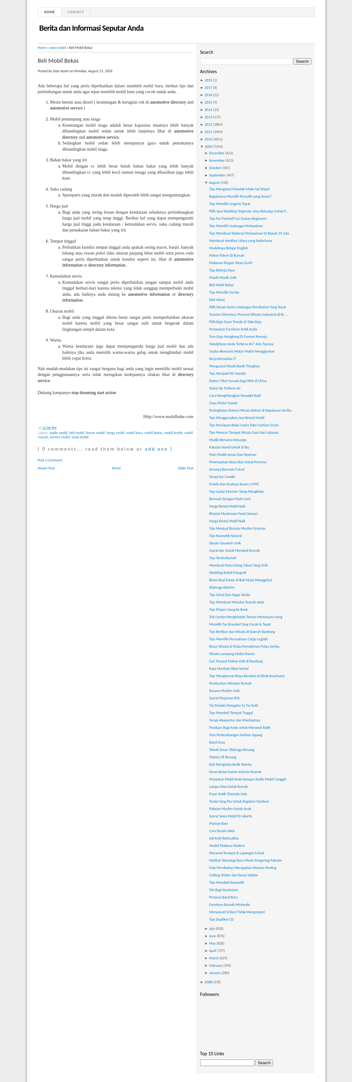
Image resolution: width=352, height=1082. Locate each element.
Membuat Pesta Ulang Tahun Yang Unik (238, 565)
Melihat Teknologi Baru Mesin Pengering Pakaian (245, 860)
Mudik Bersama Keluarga (227, 440)
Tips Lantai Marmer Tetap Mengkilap (236, 491)
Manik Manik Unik (222, 277)
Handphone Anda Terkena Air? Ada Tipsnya (241, 344)
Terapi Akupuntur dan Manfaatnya (234, 720)
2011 (208, 132)
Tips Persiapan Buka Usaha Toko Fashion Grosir (244, 425)
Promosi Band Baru (223, 897)
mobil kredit (173, 433)
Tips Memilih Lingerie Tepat (229, 204)
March (214, 958)
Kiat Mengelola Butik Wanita (230, 764)
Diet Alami (217, 300)
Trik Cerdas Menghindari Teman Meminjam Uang (245, 617)
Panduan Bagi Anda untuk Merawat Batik (239, 727)
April (212, 951)
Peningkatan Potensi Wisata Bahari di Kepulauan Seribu (250, 410)
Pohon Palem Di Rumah (226, 255)
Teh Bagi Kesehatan (223, 890)
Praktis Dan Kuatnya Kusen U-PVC (234, 484)
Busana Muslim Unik (224, 691)
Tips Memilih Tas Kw (224, 292)
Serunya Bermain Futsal (226, 469)
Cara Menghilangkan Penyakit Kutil (235, 395)
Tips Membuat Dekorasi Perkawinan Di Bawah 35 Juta (249, 233)
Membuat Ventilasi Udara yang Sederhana (240, 241)
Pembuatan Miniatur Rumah (230, 683)
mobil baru (134, 433)
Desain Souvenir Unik (225, 543)
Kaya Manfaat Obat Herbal (228, 668)
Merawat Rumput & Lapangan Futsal (236, 853)
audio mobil (58, 433)
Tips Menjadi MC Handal (227, 373)
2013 (208, 117)
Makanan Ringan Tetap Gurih (230, 263)
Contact (76, 12)
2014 (208, 110)
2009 (208, 146)
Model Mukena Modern (227, 845)
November (217, 160)
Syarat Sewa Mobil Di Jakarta (230, 816)
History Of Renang (222, 757)
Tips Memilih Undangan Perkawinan (236, 226)
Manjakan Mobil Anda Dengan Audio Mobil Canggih (247, 779)
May (212, 943)
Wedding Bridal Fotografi (227, 573)
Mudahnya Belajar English (228, 248)
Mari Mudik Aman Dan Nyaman (232, 454)
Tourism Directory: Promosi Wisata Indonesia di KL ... (248, 314)
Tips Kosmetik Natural (225, 536)
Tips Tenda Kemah (222, 558)
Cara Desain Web (222, 831)
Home (49, 12)
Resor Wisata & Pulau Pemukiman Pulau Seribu (244, 646)
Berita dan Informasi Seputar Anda (91, 28)
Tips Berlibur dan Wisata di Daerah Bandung (242, 632)
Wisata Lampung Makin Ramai (231, 654)
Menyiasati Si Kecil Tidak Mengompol (236, 912)
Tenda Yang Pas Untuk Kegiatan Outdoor (239, 801)
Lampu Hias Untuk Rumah (228, 786)
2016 (208, 95)
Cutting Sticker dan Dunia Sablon (233, 875)
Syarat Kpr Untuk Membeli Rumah (234, 550)
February (216, 965)
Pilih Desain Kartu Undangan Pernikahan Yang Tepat (247, 307)
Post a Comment (50, 460)
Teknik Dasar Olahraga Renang (231, 750)
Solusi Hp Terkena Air (224, 388)
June (212, 936)
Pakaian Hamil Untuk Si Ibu (229, 447)
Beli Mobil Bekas (58, 60)
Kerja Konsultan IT (222, 359)
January (215, 973)
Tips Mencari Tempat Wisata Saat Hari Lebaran (244, 432)
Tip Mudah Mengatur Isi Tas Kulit (233, 705)
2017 (208, 87)
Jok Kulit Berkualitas (224, 838)
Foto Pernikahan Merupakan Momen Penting (242, 868)
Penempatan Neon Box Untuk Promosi (237, 462)
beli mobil (76, 433)
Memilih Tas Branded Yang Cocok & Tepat (240, 624)
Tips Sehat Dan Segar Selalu (229, 595)
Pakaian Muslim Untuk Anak (230, 809)
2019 (208, 80)
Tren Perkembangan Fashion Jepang (235, 735)
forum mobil (95, 433)
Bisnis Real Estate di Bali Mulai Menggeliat (240, 580)
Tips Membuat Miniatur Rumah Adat (236, 602)
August (214, 182)
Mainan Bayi (218, 823)
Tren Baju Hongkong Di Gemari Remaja (238, 336)
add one (156, 449)
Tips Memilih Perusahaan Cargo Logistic (238, 639)
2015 (208, 102)
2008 (208, 982)
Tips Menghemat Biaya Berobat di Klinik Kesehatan (247, 676)
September (217, 175)
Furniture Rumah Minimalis (229, 904)
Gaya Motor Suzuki (223, 403)
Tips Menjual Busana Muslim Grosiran (237, 528)
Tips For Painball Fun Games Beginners (238, 218)
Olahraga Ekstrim (222, 587)
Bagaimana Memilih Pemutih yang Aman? (240, 196)
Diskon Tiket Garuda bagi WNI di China (238, 381)
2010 (208, 139)
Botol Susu (217, 742)
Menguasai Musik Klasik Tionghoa (234, 366)
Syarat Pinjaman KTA (224, 698)
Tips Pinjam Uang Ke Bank (228, 609)
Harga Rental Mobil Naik (227, 506)
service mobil (60, 437)
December (216, 153)
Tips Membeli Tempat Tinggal (231, 713)
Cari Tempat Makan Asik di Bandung (236, 661)
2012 (208, 124)
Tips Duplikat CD (221, 919)
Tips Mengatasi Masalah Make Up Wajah (239, 189)
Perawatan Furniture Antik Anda (233, 329)
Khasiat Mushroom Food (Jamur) (233, 513)
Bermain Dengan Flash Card (229, 499)
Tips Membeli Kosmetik (226, 882)
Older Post (186, 468)
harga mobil (115, 433)
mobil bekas (153, 433)
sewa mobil (57, 47)
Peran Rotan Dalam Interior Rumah (235, 772)
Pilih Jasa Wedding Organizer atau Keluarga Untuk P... (248, 211)
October (215, 168)
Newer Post (46, 468)
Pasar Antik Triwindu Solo (228, 794)
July (212, 928)
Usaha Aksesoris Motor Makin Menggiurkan (242, 351)
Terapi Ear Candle (222, 477)
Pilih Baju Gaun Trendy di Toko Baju (235, 322)
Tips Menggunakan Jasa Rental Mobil (236, 418)
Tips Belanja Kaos (222, 270)
